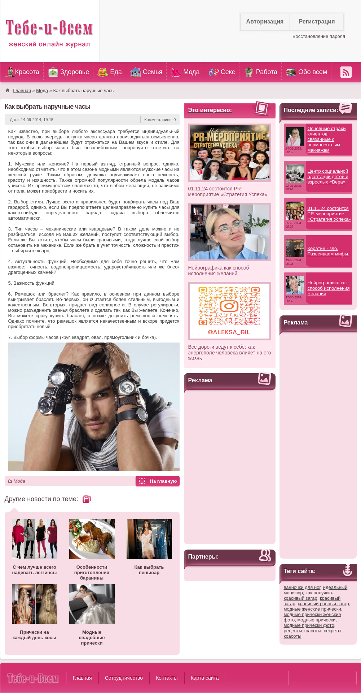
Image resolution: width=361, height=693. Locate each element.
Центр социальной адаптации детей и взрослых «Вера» (328, 176)
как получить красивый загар (309, 595)
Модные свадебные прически (92, 637)
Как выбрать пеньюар (149, 569)
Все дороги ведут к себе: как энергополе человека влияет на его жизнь (229, 352)
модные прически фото (309, 625)
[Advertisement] (229, 466)
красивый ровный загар (323, 603)
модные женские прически (312, 609)
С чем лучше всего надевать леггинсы (34, 569)
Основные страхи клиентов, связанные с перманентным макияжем (327, 139)
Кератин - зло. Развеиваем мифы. (328, 251)
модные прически (316, 620)
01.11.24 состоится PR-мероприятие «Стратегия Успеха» (228, 191)
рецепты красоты (302, 630)
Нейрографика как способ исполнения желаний (218, 270)
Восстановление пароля (318, 36)
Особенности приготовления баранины (91, 572)
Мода (19, 481)
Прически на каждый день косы (34, 634)
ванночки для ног (302, 587)
